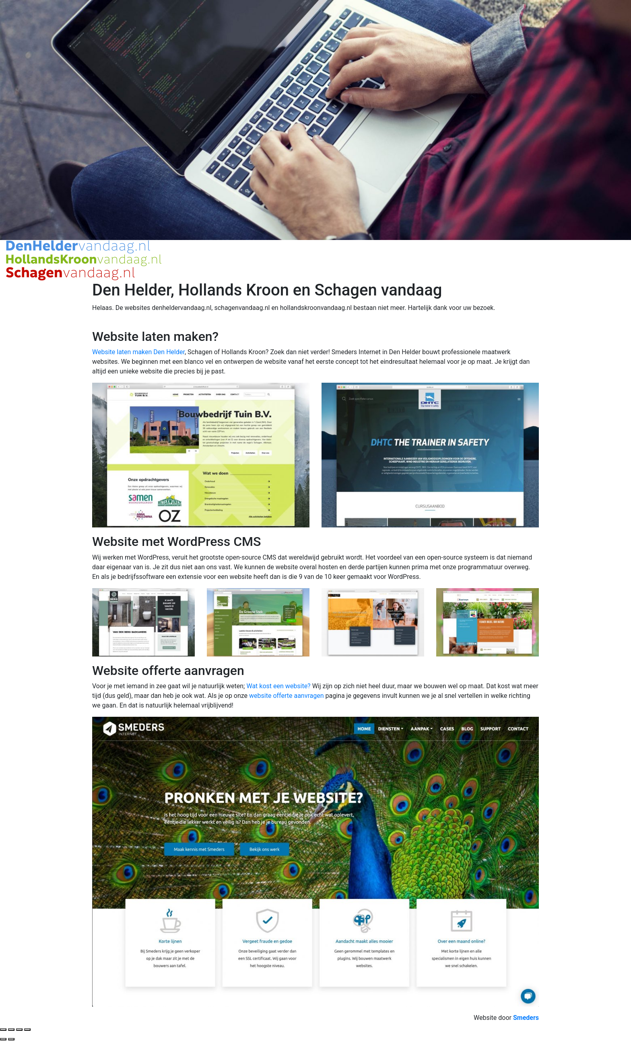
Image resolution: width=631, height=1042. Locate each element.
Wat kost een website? (278, 686)
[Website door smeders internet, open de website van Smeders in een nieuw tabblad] (526, 1017)
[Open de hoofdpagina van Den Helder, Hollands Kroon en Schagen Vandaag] (83, 260)
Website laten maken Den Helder (138, 352)
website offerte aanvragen (286, 695)
